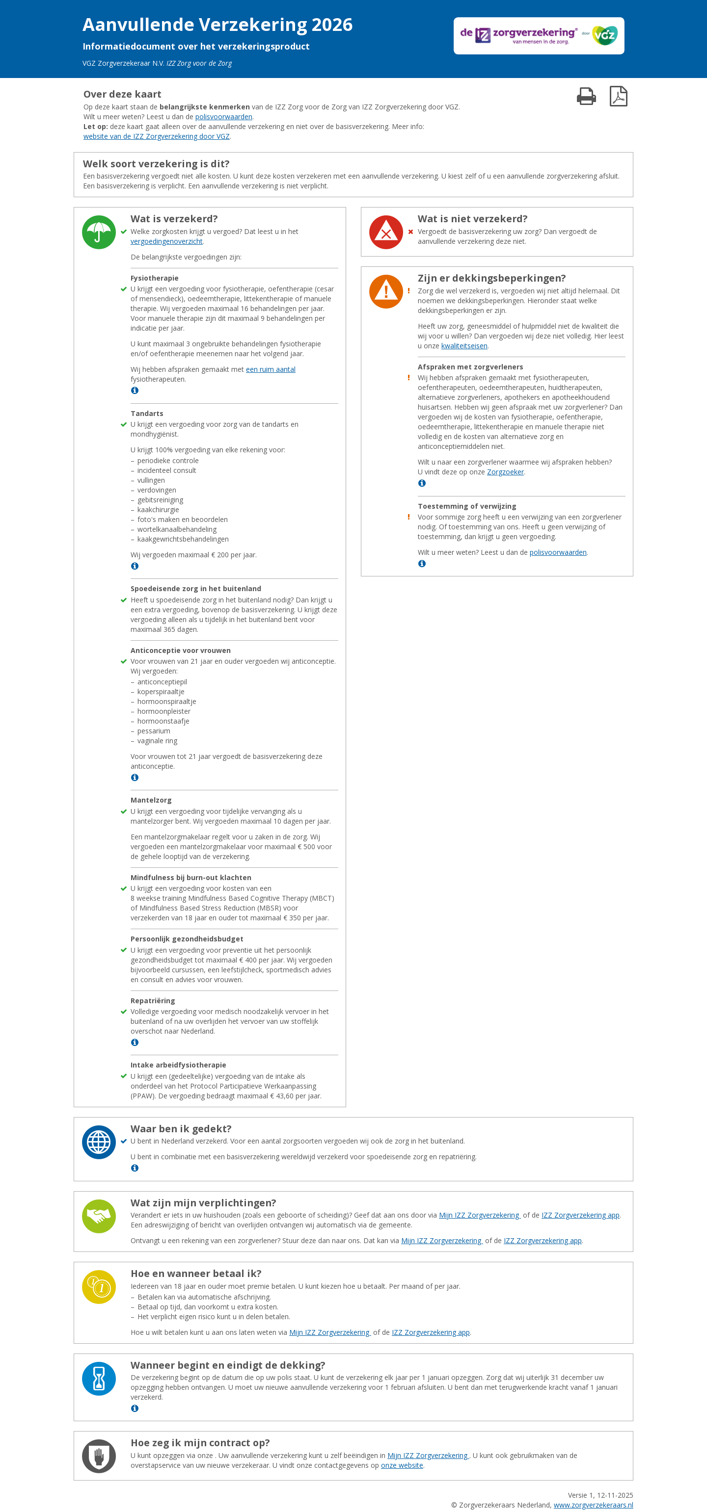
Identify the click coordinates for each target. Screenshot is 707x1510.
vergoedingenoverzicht (167, 241)
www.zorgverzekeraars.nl (593, 1505)
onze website (402, 1465)
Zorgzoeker (505, 471)
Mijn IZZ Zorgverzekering (480, 1215)
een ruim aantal (271, 369)
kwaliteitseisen (464, 345)
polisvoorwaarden (223, 116)
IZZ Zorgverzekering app (581, 1215)
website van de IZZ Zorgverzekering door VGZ (156, 136)
